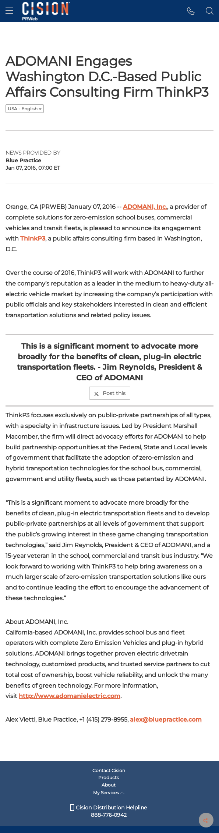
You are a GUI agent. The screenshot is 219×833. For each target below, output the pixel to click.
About (109, 785)
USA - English (25, 108)
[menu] (9, 11)
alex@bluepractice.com (166, 719)
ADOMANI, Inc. (145, 206)
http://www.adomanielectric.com (69, 695)
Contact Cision (108, 770)
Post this (110, 393)
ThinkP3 (32, 238)
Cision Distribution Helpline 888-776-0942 (108, 811)
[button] (190, 11)
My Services (108, 792)
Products (108, 777)
